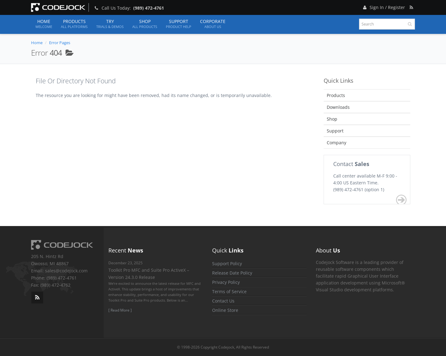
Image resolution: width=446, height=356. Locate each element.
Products (74, 24)
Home (43, 24)
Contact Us (223, 300)
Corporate (212, 24)
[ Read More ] (120, 310)
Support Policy (227, 263)
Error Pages (59, 42)
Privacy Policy (226, 282)
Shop (144, 24)
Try (110, 24)
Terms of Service (229, 291)
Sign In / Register (383, 6)
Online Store (225, 310)
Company (336, 143)
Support (178, 24)
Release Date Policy (232, 272)
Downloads (338, 107)
